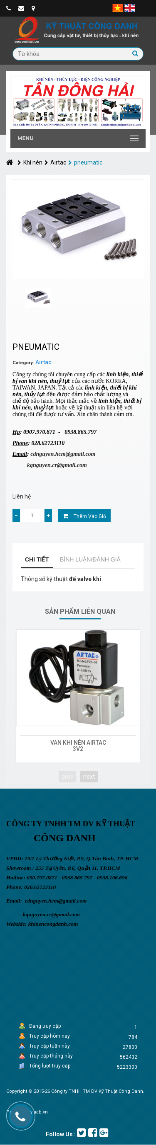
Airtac (55, 162)
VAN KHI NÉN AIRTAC (78, 742)
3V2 (78, 749)
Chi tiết (37, 559)
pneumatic (85, 162)
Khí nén (29, 162)
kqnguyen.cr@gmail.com (57, 465)
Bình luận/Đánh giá (90, 559)
